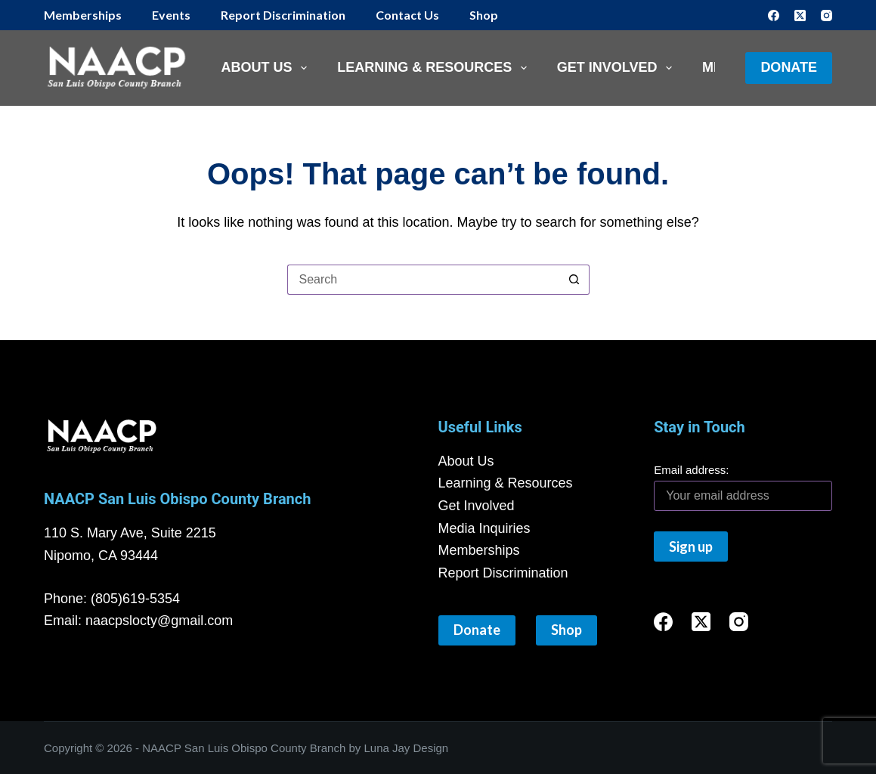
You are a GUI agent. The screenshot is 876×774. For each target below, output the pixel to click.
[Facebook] (773, 15)
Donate (788, 67)
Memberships (83, 15)
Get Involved (617, 68)
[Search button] (574, 280)
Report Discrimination (283, 15)
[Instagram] (826, 15)
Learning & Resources (435, 68)
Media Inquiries (484, 528)
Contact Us (407, 15)
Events (171, 15)
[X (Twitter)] (800, 15)
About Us (267, 68)
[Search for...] (423, 280)
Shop (483, 15)
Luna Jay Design (406, 747)
